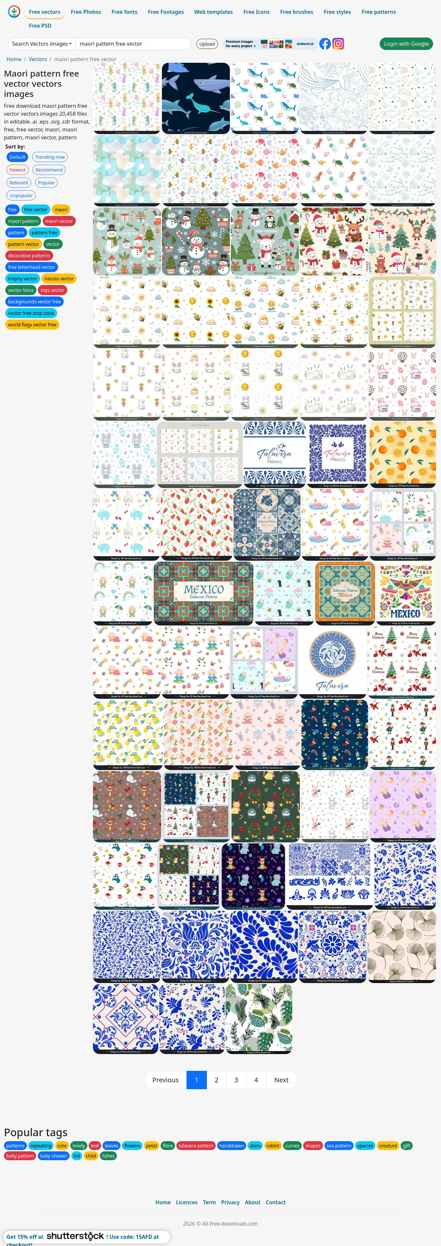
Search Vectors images (40, 43)
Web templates (213, 11)
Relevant (19, 182)
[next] (281, 1080)
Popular (46, 182)
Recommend (49, 170)
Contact (276, 1202)
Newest (18, 170)
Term (209, 1202)
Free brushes (296, 11)
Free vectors (44, 11)
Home (14, 59)
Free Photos (86, 11)
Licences (187, 1202)
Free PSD (40, 25)
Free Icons (256, 11)
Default (17, 157)
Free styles (337, 11)
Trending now (50, 157)
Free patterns (379, 11)
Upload (207, 44)
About (252, 1202)
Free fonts (125, 11)
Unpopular (21, 195)
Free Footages (166, 11)
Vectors (38, 59)
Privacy (230, 1202)
